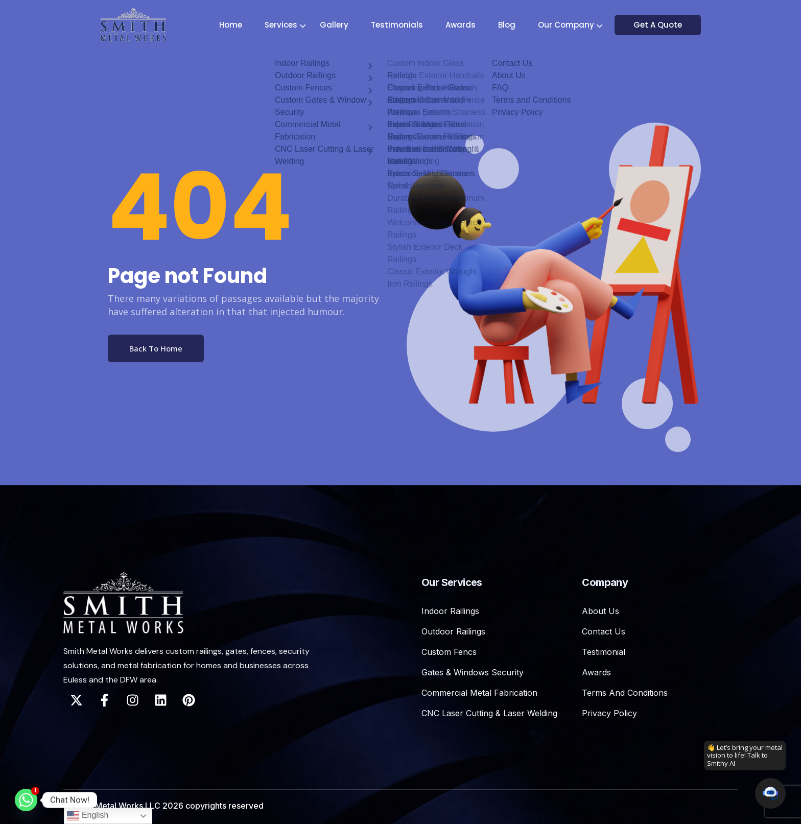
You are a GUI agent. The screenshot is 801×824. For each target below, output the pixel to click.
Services (282, 24)
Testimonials (398, 24)
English (87, 816)
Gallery (335, 24)
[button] (770, 793)
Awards (462, 24)
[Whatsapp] (26, 800)
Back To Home (155, 348)
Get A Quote (662, 24)
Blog (508, 24)
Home (232, 24)
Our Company (567, 24)
